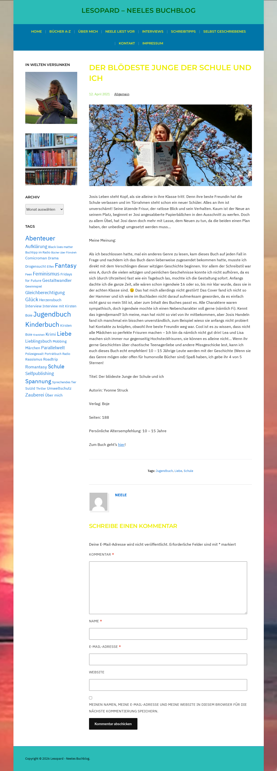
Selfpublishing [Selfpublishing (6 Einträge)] (39, 373)
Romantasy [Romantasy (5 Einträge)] (36, 367)
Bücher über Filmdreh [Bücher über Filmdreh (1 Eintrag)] (64, 252)
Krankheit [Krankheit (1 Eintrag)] (39, 334)
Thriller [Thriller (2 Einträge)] (41, 388)
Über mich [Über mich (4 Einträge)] (54, 395)
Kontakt (127, 43)
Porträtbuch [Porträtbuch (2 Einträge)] (53, 354)
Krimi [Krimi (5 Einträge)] (51, 334)
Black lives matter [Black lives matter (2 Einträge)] (60, 247)
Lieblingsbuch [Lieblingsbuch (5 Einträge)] (38, 341)
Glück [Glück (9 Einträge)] (31, 299)
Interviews (152, 31)
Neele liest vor (120, 31)
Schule (188, 471)
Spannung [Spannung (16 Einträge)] (38, 381)
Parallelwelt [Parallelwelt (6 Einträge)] (53, 347)
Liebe (178, 471)
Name (95, 621)
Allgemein (121, 94)
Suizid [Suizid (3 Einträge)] (30, 388)
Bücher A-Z (60, 31)
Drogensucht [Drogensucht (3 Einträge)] (35, 266)
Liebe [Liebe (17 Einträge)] (64, 333)
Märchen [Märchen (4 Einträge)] (32, 347)
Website (96, 672)
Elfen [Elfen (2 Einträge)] (50, 266)
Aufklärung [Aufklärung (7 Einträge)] (36, 246)
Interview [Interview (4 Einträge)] (33, 306)
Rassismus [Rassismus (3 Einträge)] (33, 359)
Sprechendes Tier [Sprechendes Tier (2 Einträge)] (64, 382)
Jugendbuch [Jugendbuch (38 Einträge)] (52, 313)
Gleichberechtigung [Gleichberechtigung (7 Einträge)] (45, 292)
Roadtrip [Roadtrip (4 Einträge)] (50, 359)
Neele (121, 494)
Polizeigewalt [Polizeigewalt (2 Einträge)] (34, 354)
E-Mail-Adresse (105, 646)
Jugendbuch (164, 471)
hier (121, 444)
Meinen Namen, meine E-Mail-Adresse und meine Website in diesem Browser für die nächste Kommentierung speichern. (168, 707)
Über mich (88, 31)
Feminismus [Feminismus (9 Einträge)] (46, 273)
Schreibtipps (183, 31)
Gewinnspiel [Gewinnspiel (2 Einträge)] (33, 286)
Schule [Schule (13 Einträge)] (56, 366)
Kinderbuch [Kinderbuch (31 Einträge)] (42, 324)
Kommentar (101, 554)
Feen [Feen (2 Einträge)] (28, 274)
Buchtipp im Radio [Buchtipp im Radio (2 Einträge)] (37, 252)
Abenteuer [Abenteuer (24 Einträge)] (40, 238)
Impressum (152, 43)
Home (36, 31)
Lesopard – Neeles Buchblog (138, 10)
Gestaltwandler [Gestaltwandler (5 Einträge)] (57, 280)
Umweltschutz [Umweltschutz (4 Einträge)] (59, 388)
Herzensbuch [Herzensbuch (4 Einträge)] (50, 299)
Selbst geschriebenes (224, 31)
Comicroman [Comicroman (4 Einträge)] (36, 258)
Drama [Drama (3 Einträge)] (53, 258)
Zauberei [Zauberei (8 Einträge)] (34, 395)
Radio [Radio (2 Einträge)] (66, 354)
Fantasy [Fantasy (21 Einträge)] (66, 265)
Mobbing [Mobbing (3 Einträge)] (60, 341)
